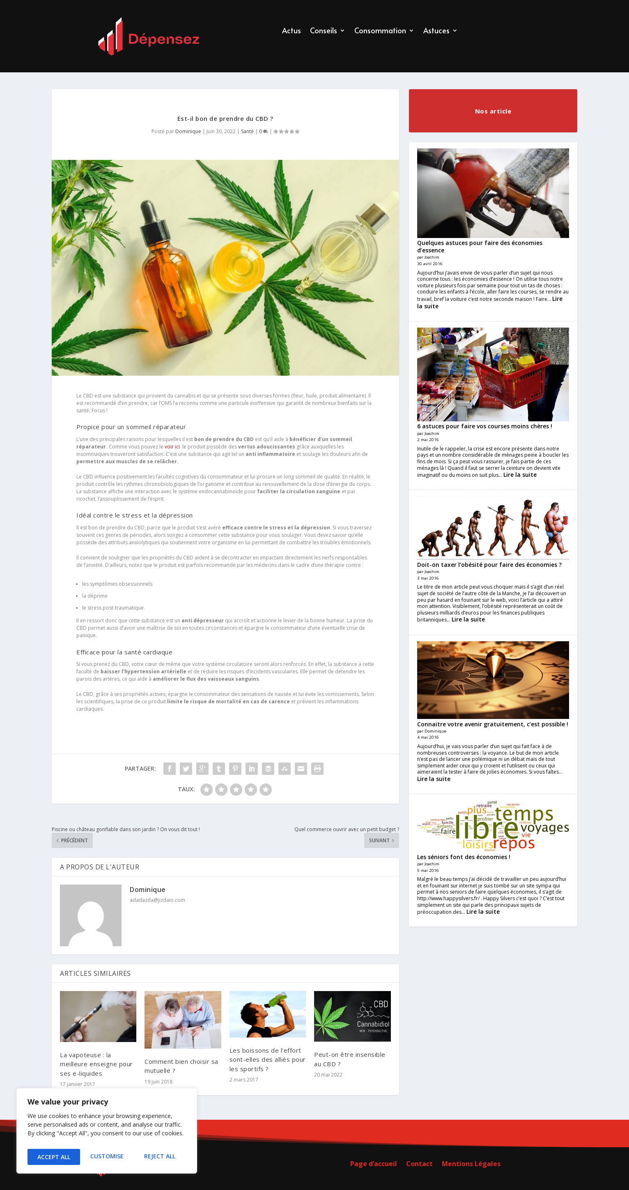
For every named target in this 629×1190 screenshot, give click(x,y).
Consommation (380, 31)
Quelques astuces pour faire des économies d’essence (479, 246)
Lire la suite (520, 474)
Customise (53, 1157)
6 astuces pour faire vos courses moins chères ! (484, 426)
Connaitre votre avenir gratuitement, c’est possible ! (492, 724)
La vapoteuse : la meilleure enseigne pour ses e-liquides (96, 1064)
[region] (106, 1133)
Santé (247, 131)
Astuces (436, 31)
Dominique (188, 131)
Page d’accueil (373, 1164)
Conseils (323, 31)
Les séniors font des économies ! (463, 857)
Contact (419, 1164)
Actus (291, 31)
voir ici (172, 446)
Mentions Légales (471, 1164)
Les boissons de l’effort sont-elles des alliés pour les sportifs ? (268, 1059)
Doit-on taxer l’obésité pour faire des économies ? (489, 564)
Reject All (106, 1157)
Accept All (160, 1157)
